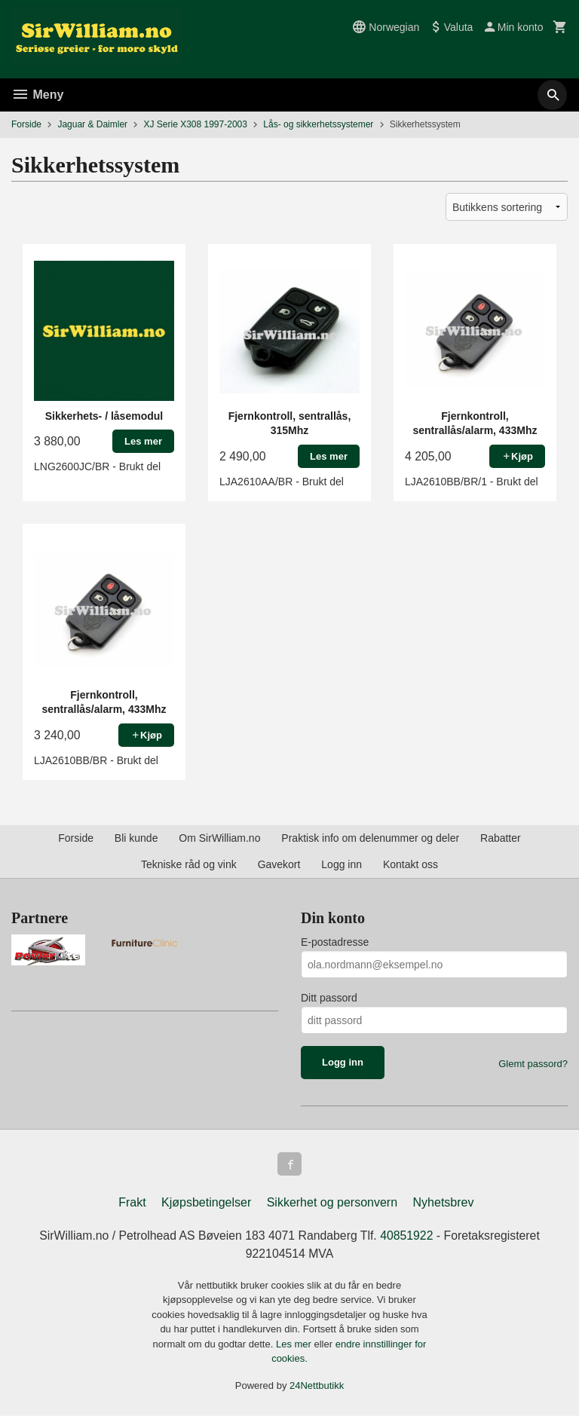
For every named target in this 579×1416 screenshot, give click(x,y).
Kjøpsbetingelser (206, 1203)
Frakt (132, 1203)
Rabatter (500, 838)
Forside (26, 124)
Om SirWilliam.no (219, 838)
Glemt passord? (533, 1063)
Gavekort (279, 864)
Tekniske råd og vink (189, 864)
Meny (37, 94)
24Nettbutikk (317, 1386)
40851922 (408, 1236)
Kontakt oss (410, 864)
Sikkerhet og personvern (332, 1203)
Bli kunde (136, 838)
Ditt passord (329, 998)
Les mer (295, 1344)
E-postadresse (335, 942)
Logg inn (341, 864)
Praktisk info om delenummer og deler (370, 838)
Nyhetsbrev (443, 1203)
